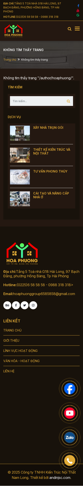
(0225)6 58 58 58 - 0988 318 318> (45, 285)
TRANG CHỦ (12, 330)
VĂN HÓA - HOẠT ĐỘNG (21, 361)
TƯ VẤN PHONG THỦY (50, 171)
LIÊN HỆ (8, 371)
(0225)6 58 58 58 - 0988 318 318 (37, 16)
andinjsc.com (59, 477)
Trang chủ (9, 59)
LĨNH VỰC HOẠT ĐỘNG (20, 351)
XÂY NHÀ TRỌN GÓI (48, 127)
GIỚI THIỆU (11, 340)
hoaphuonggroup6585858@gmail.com (44, 294)
